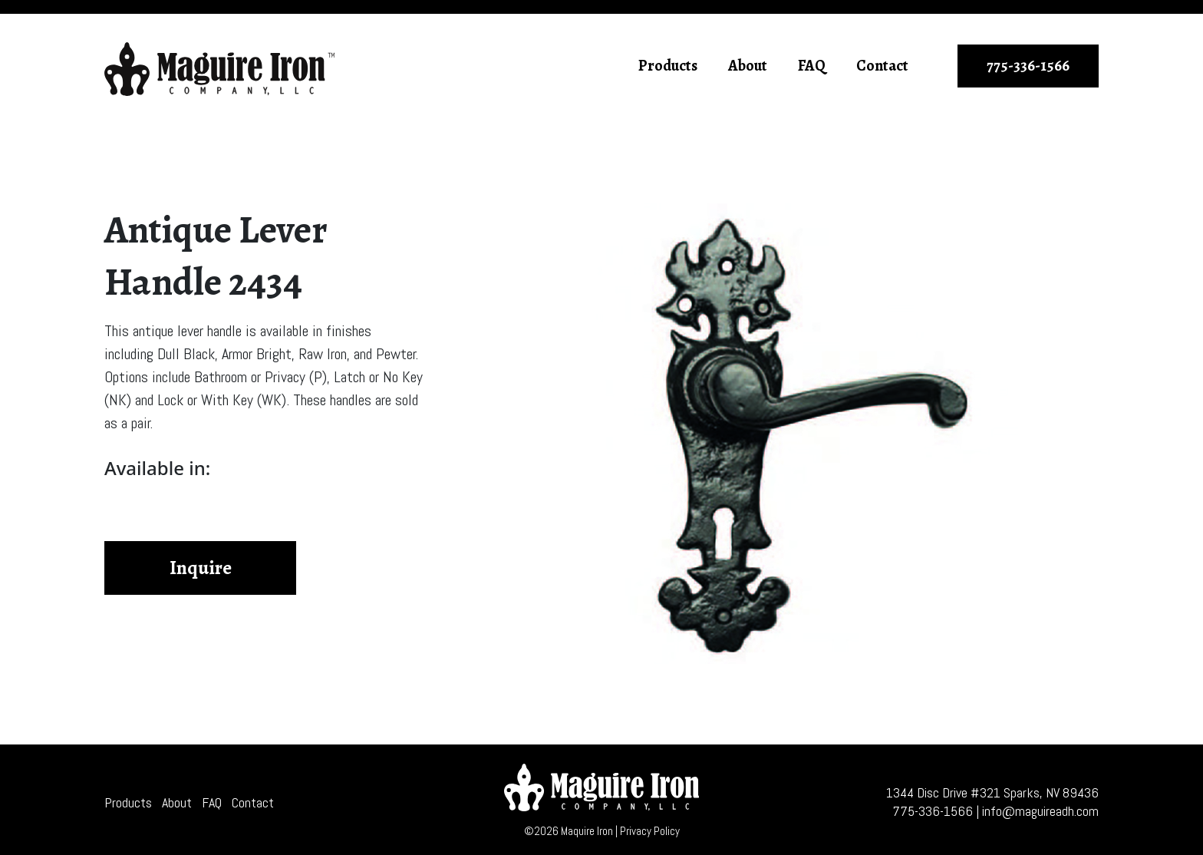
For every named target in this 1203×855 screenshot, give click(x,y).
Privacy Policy (650, 831)
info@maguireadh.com (1040, 811)
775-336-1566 (1028, 65)
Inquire (201, 568)
